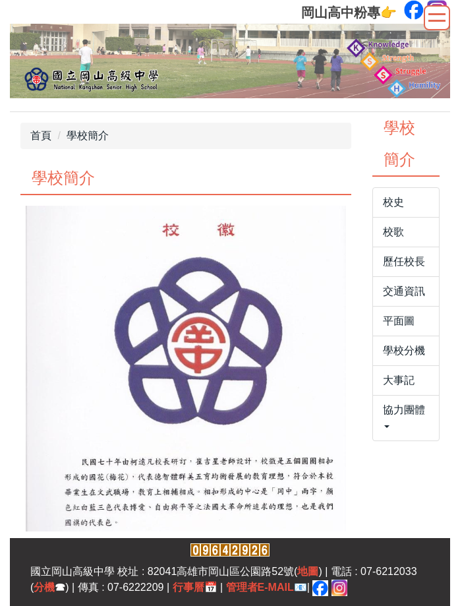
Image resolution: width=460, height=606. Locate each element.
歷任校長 (404, 261)
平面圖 (399, 320)
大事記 (399, 380)
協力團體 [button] (404, 416)
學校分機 (404, 350)
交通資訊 (404, 291)
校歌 (393, 231)
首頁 (40, 135)
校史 (393, 202)
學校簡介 (88, 135)
